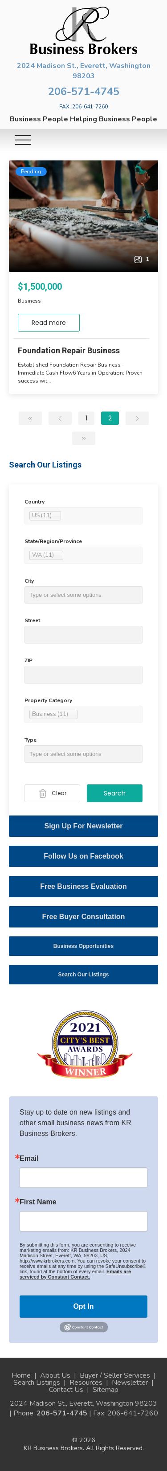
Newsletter (130, 1382)
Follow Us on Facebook (83, 856)
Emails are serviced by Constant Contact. (75, 1274)
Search (115, 793)
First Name (38, 1202)
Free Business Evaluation (83, 886)
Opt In (83, 1306)
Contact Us (66, 1390)
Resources (85, 1382)
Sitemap (105, 1389)
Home (21, 1375)
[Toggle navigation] (23, 140)
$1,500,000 (40, 286)
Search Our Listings (83, 974)
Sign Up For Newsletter (83, 826)
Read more (49, 322)
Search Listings (36, 1382)
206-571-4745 (83, 91)
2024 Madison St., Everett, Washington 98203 (84, 70)
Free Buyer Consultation (83, 916)
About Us (55, 1375)
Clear (52, 793)
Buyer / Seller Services (115, 1375)
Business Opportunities (83, 946)
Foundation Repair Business (69, 350)
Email (29, 1158)
